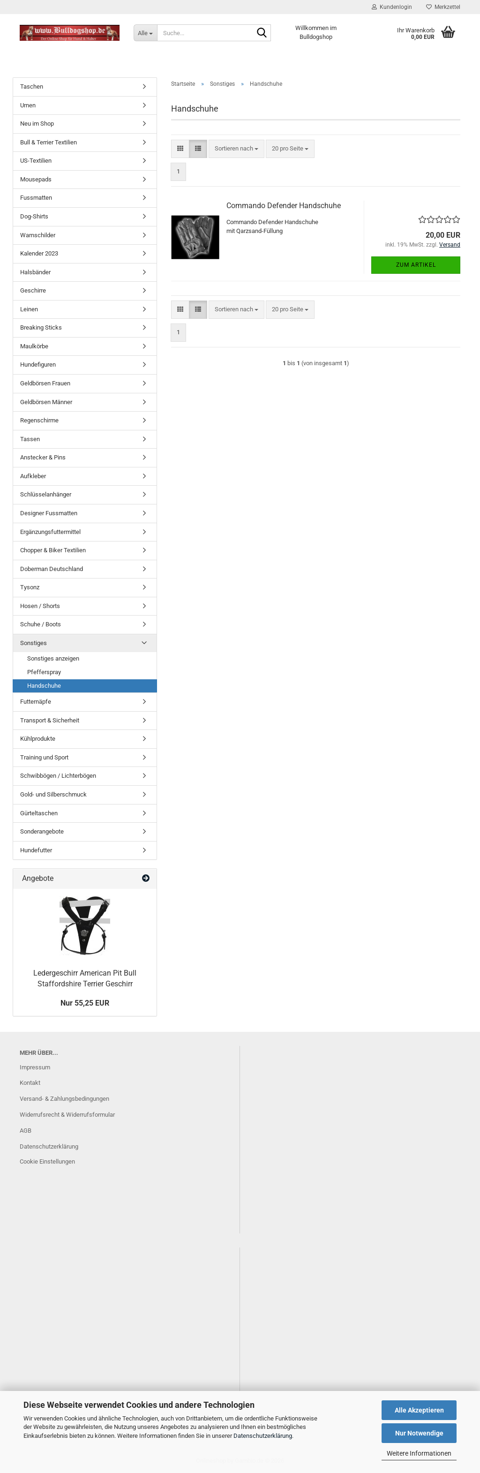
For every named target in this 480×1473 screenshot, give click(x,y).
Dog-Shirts (34, 216)
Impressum (35, 1067)
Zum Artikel (416, 265)
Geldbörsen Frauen (45, 383)
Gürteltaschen (39, 813)
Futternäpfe (35, 701)
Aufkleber (33, 476)
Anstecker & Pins (43, 457)
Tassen (30, 439)
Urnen (28, 105)
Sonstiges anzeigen (53, 658)
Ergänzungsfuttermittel (50, 531)
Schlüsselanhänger (45, 494)
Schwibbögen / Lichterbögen (58, 775)
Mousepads (36, 179)
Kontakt (30, 1082)
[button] (180, 149)
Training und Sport (44, 757)
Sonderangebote (42, 831)
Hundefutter (36, 850)
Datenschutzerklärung (262, 1435)
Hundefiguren (38, 364)
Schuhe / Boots (40, 624)
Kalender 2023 (39, 253)
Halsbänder (35, 272)
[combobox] (236, 149)
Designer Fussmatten (48, 513)
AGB (25, 1130)
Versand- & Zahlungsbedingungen (64, 1098)
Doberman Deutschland (51, 568)
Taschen (31, 86)
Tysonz (29, 587)
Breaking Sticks (41, 327)
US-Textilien (36, 160)
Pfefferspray (44, 672)
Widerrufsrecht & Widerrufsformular (67, 1114)
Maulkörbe (34, 346)
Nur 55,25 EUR (84, 1003)
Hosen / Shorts (40, 605)
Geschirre (33, 290)
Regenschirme (39, 420)
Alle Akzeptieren (419, 1410)
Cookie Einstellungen (47, 1161)
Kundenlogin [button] (392, 7)
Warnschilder (37, 235)
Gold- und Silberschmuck (53, 794)
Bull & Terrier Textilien (48, 142)
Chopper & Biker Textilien (53, 550)
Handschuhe (44, 685)
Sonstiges (33, 642)
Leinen (29, 309)
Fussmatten (36, 197)
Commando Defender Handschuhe (283, 205)
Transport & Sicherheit (49, 720)
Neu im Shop (37, 123)
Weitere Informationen (419, 1453)
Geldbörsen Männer (46, 402)
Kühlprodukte (37, 738)
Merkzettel (443, 7)
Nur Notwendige (419, 1433)
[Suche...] (145, 32)
